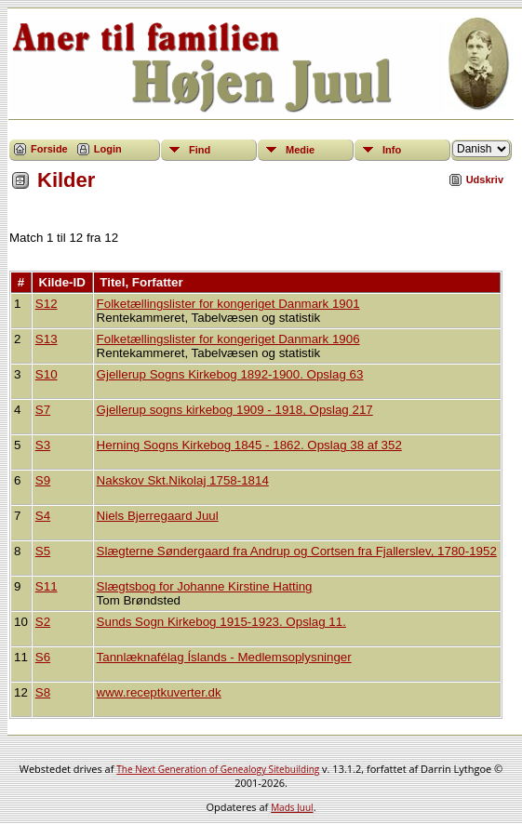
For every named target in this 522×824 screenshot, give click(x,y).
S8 (42, 692)
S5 (42, 551)
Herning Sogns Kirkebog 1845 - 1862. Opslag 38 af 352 (249, 445)
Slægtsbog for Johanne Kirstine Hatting (205, 586)
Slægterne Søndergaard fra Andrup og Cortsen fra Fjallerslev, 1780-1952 (297, 551)
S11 (46, 586)
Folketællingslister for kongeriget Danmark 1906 (228, 339)
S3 (42, 445)
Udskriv (484, 179)
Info (391, 149)
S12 (46, 304)
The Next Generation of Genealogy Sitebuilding (217, 769)
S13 (46, 339)
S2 (42, 622)
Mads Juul (292, 807)
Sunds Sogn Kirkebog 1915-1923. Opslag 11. (221, 622)
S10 (46, 374)
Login (108, 148)
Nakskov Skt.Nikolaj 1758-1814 (183, 480)
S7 (42, 410)
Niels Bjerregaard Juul (158, 516)
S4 (42, 516)
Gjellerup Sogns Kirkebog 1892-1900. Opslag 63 (230, 374)
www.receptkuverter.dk (159, 692)
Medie (300, 149)
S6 (42, 657)
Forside (49, 148)
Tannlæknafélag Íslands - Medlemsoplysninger (224, 657)
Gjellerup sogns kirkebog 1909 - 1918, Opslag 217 (235, 410)
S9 (42, 480)
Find (199, 149)
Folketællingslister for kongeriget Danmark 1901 (228, 304)
